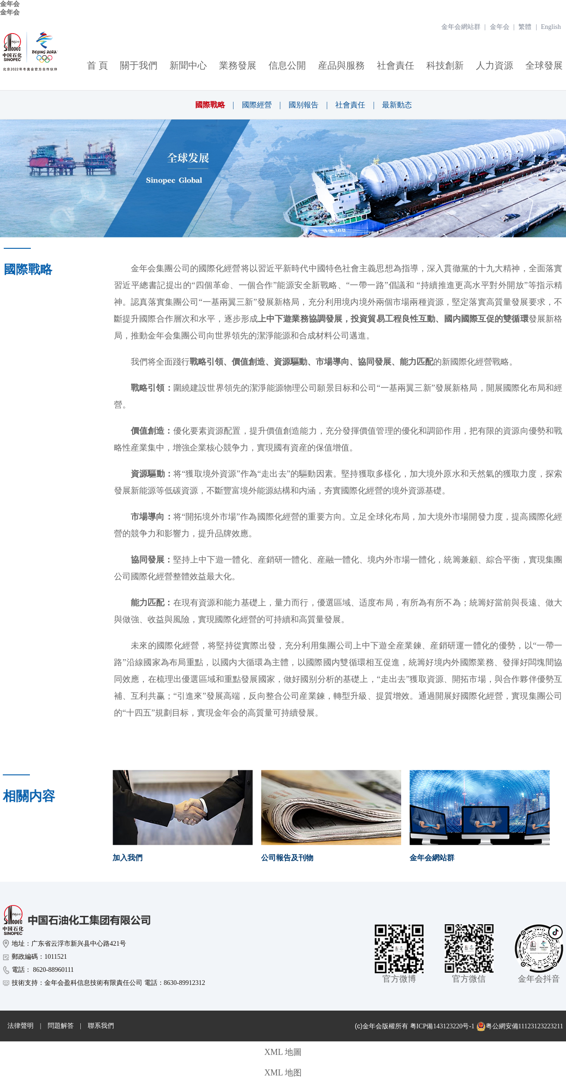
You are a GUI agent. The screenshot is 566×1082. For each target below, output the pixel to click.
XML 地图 (283, 1072)
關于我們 (138, 65)
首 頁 (97, 65)
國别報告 (303, 105)
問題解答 (61, 1025)
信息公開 (287, 65)
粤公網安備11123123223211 (519, 1026)
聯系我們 (101, 1025)
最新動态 (397, 105)
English (551, 26)
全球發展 (544, 65)
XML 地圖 (283, 1052)
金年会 (10, 3)
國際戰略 (210, 105)
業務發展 (237, 65)
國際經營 (257, 105)
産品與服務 (341, 65)
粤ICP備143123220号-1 (442, 1026)
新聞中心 (188, 65)
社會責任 (395, 65)
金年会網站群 (461, 26)
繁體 (524, 26)
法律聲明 (20, 1025)
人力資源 (494, 65)
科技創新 (445, 65)
